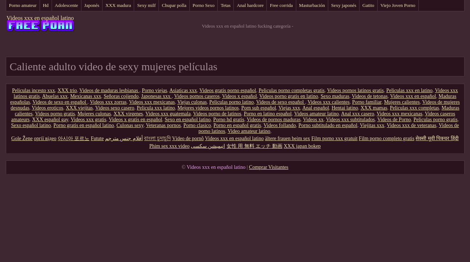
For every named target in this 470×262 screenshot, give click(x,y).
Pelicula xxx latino (156, 108)
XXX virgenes (128, 113)
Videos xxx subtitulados (350, 119)
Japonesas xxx (156, 96)
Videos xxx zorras (108, 102)
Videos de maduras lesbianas (109, 90)
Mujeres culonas (94, 113)
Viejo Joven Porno (398, 5)
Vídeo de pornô (188, 138)
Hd (46, 5)
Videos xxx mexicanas (152, 102)
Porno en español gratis (237, 125)
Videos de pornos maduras (274, 119)
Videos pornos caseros (197, 96)
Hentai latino (345, 108)
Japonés (91, 5)
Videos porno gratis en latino (288, 96)
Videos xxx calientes (329, 102)
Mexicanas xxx (85, 96)
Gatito (368, 5)
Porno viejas (154, 90)
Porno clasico (197, 125)
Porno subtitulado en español (327, 125)
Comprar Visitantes (268, 167)
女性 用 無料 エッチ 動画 (254, 146)
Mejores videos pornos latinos (207, 108)
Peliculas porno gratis (435, 119)
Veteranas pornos (163, 125)
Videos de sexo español (280, 102)
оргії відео (45, 138)
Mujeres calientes (401, 102)
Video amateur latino (249, 131)
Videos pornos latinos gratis (355, 90)
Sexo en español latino (187, 119)
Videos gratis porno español (228, 90)
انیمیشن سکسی (208, 146)
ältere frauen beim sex (287, 138)
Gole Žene (22, 138)
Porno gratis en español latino (83, 125)
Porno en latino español (268, 113)
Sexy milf (146, 5)
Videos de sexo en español (59, 102)
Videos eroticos (47, 108)
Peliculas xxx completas (414, 108)
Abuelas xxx (55, 96)
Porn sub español (258, 108)
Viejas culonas (192, 102)
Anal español (315, 108)
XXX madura (118, 5)
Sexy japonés (343, 5)
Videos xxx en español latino (40, 18)
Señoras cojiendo (121, 96)
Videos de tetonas (370, 96)
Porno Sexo (203, 5)
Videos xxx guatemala (167, 113)
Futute (97, 138)
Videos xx (313, 119)
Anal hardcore (250, 5)
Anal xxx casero (357, 113)
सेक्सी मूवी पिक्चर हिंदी (437, 138)
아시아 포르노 (74, 138)
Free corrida (281, 5)
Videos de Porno (394, 119)
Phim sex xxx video (169, 146)
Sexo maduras (335, 96)
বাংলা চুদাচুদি (157, 138)
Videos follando (280, 125)
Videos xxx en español (413, 96)
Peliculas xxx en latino (409, 90)
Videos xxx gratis (88, 119)
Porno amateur (23, 5)
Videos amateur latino (316, 113)
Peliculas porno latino (231, 102)
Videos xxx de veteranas (411, 125)
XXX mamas (374, 108)
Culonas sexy (129, 125)
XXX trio (67, 90)
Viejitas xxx (372, 125)
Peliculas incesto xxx (33, 90)
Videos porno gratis (55, 113)
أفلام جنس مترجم (124, 138)
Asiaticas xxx (183, 90)
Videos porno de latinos (217, 113)
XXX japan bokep (302, 146)
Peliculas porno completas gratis (291, 90)
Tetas (225, 5)
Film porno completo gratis (386, 138)
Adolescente (66, 5)
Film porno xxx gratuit (334, 138)
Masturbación (312, 5)
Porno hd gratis (228, 119)
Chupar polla (174, 5)
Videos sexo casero (114, 108)
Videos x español (239, 96)
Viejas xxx (289, 108)
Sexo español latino (31, 125)
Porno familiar (367, 102)
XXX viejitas (79, 108)
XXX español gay (50, 119)
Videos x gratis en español (135, 119)
